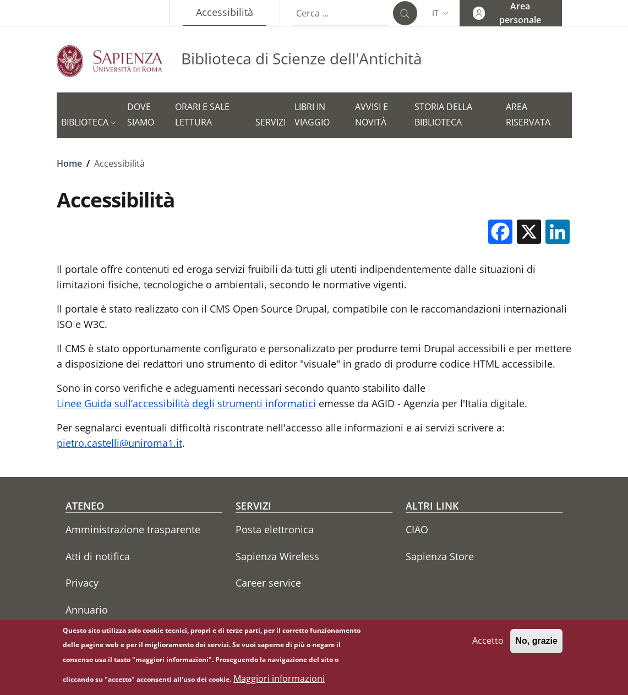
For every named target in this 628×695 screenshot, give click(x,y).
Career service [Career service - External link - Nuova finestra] (268, 582)
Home (69, 163)
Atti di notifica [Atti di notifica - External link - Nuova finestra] (97, 556)
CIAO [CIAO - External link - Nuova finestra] (417, 529)
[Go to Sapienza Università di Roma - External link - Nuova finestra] (119, 61)
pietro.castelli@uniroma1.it (119, 443)
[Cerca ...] (405, 13)
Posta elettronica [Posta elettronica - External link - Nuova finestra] (275, 529)
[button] (441, 13)
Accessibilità (231, 12)
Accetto (488, 645)
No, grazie (536, 645)
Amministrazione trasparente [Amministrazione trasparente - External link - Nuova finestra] (132, 529)
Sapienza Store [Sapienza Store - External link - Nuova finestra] (440, 556)
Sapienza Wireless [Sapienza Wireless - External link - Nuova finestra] (277, 556)
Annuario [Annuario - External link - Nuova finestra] (86, 609)
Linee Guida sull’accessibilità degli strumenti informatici (186, 403)
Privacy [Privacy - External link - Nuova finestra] (82, 582)
